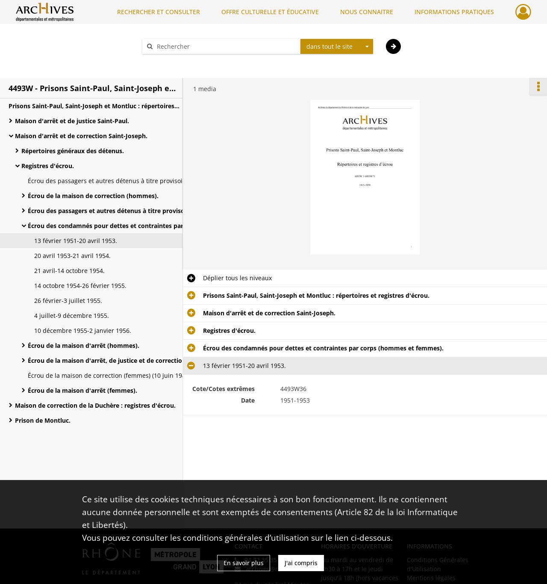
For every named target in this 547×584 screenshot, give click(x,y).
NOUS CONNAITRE (366, 12)
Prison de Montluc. (43, 420)
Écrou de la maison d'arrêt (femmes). (82, 390)
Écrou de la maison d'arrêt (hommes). (83, 345)
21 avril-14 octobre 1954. (69, 271)
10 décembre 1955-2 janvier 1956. (82, 330)
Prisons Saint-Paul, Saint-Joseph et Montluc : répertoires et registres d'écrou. (94, 106)
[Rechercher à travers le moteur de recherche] (225, 46)
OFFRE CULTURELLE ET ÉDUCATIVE (270, 12)
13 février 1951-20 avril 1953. (75, 241)
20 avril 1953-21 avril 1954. (72, 256)
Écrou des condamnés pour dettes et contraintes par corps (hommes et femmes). (113, 226)
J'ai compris (301, 563)
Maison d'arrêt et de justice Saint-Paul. (72, 121)
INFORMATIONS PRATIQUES (454, 12)
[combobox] (336, 46)
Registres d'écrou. (47, 166)
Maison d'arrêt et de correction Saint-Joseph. (81, 136)
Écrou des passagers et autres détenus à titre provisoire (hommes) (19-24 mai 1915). (113, 181)
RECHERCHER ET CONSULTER (158, 12)
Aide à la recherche (175, 61)
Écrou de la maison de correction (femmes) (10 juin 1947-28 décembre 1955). (113, 375)
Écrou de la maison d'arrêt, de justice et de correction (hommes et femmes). (113, 360)
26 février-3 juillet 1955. (68, 300)
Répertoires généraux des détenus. (72, 151)
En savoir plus (244, 563)
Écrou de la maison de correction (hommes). (93, 196)
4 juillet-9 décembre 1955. (71, 315)
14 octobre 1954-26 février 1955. (80, 286)
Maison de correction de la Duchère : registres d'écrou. (95, 405)
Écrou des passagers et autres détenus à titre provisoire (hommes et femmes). (113, 211)
